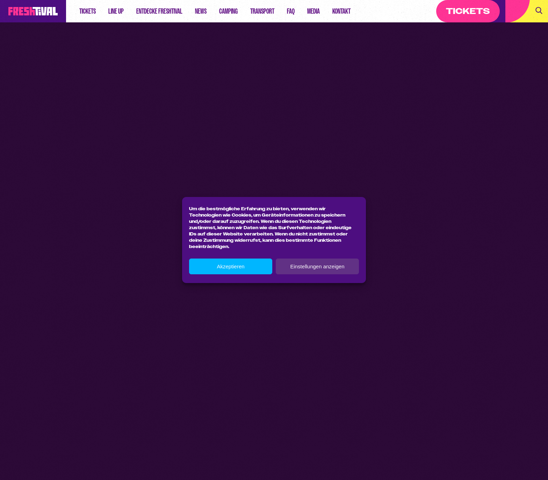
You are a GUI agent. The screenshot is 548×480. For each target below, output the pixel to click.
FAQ (291, 11)
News (201, 11)
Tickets (87, 11)
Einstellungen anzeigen (317, 266)
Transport (262, 11)
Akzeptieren (230, 266)
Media (313, 11)
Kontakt (341, 11)
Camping (228, 11)
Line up (116, 11)
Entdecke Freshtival (159, 11)
